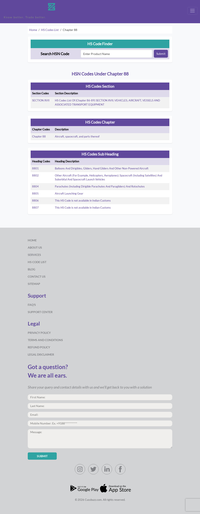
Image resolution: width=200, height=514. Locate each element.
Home (33, 30)
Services (34, 254)
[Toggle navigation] (192, 11)
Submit (160, 53)
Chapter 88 (39, 136)
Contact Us (37, 276)
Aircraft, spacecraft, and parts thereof (77, 136)
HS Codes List (50, 30)
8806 (35, 200)
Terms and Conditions (45, 340)
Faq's (32, 304)
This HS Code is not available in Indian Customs (83, 200)
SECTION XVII (40, 100)
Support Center (40, 312)
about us (35, 247)
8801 (35, 168)
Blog (31, 269)
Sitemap (34, 284)
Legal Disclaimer (41, 354)
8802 (35, 175)
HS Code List (37, 262)
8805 (35, 193)
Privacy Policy (39, 332)
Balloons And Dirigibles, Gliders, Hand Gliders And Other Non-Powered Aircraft (101, 168)
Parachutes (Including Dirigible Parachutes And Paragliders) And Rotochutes (100, 186)
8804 (35, 186)
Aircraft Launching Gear (69, 193)
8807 (35, 207)
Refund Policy (39, 347)
